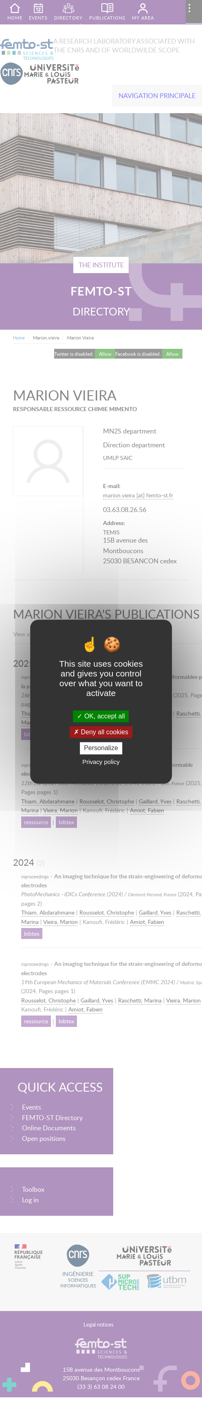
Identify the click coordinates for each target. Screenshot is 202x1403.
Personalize (101, 748)
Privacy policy (101, 761)
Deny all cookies (101, 732)
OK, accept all (101, 716)
